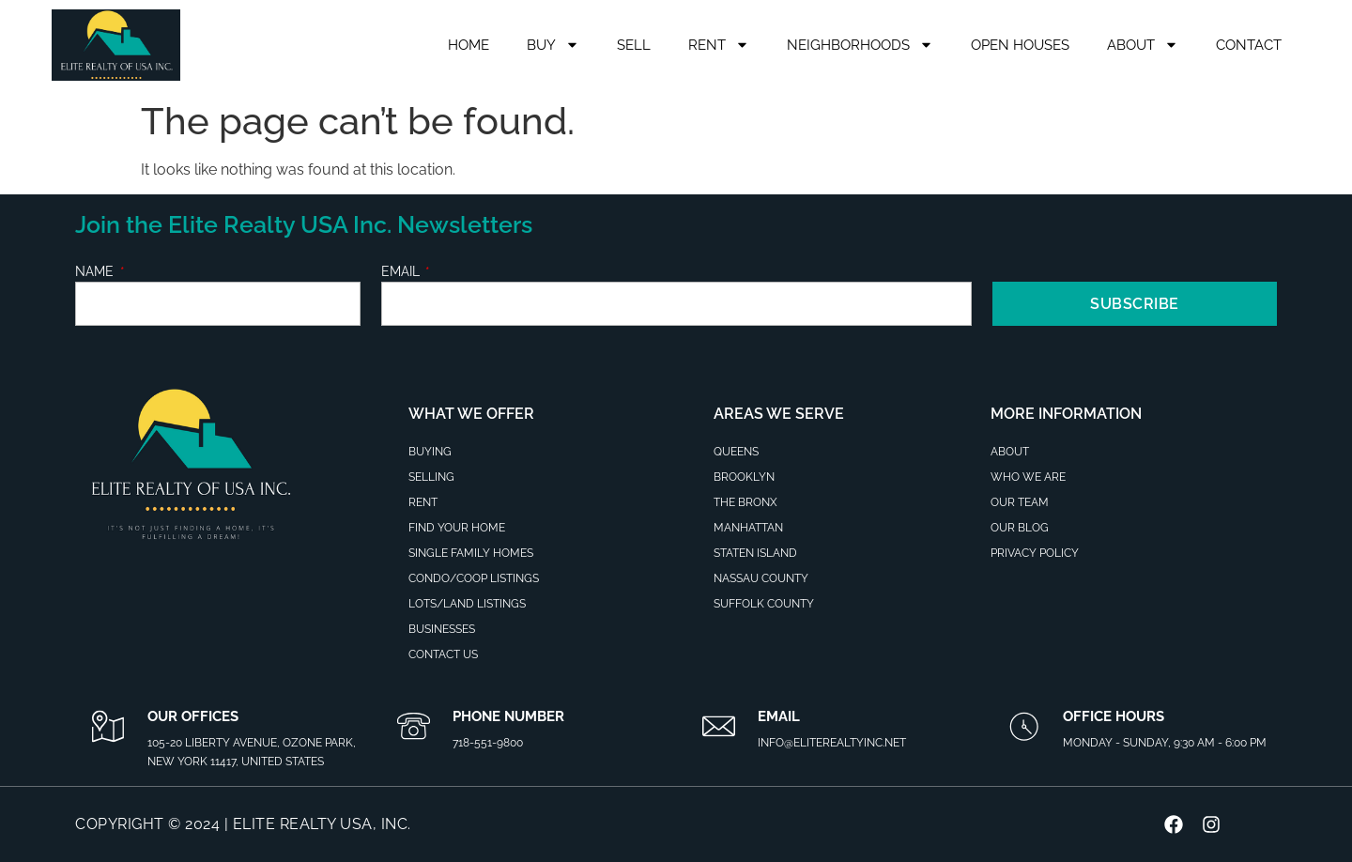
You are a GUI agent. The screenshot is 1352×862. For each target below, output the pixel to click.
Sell (634, 45)
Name (96, 272)
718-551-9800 (488, 742)
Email (402, 272)
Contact (1249, 45)
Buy (553, 44)
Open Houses (1020, 45)
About (1142, 44)
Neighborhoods (860, 44)
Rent (718, 44)
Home (468, 45)
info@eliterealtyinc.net (832, 742)
